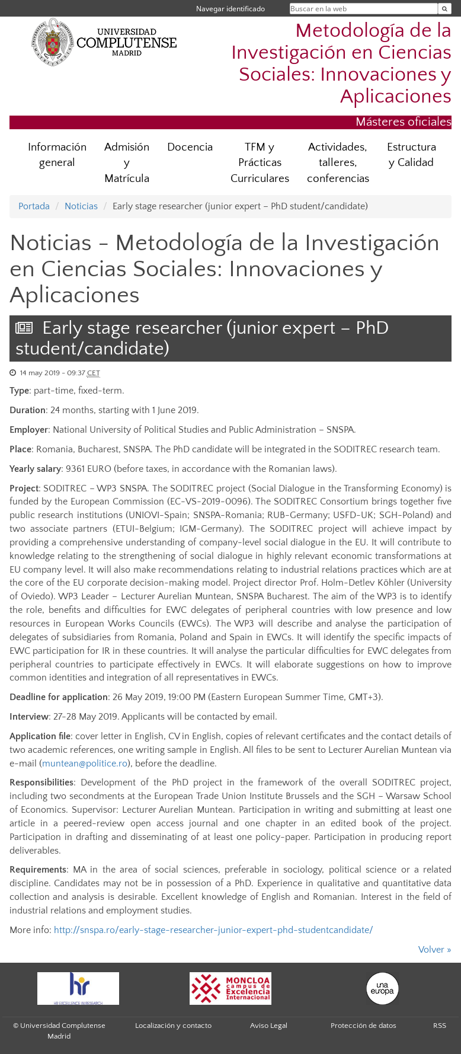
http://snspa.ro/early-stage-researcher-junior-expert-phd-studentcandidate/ (213, 930)
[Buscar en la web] (445, 8)
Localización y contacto (173, 1025)
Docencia (190, 147)
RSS (439, 1025)
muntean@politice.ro (84, 763)
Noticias (81, 206)
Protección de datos (363, 1025)
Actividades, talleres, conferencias (338, 163)
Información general (57, 155)
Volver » (435, 949)
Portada (34, 206)
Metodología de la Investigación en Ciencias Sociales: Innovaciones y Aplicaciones (341, 64)
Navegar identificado (230, 9)
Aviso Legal (268, 1025)
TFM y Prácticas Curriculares (259, 163)
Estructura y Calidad (411, 155)
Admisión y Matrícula (126, 163)
